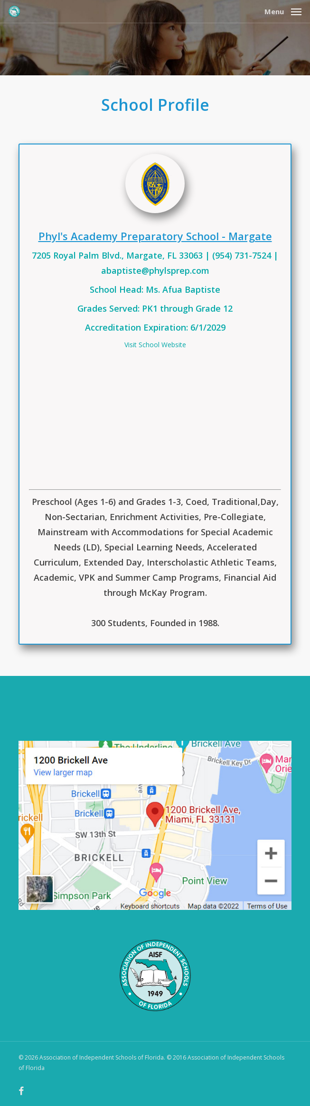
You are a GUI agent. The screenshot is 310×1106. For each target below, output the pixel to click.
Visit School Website (155, 344)
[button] (282, 10)
